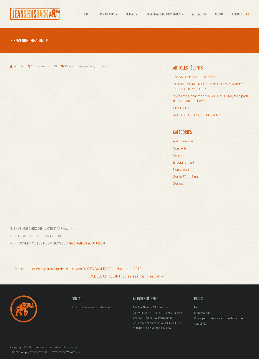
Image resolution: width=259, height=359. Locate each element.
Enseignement (84, 66)
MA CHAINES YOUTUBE (85, 243)
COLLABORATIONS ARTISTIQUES (163, 14)
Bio (196, 307)
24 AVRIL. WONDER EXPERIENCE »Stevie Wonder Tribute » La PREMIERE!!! (208, 86)
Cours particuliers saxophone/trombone (218, 318)
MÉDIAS (130, 14)
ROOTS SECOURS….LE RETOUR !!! (197, 115)
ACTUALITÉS (199, 14)
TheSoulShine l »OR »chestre (194, 77)
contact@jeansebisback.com (96, 307)
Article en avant (184, 141)
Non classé (181, 169)
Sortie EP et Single (186, 177)
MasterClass (202, 312)
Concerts (180, 148)
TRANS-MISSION (105, 14)
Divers (69, 66)
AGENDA (218, 14)
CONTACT (237, 14)
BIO (86, 14)
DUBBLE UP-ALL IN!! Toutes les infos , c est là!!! (127, 276)
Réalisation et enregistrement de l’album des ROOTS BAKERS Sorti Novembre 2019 (75, 269)
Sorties (100, 66)
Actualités (200, 323)
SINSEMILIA (181, 108)
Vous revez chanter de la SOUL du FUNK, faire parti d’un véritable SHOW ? (210, 98)
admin (18, 66)
